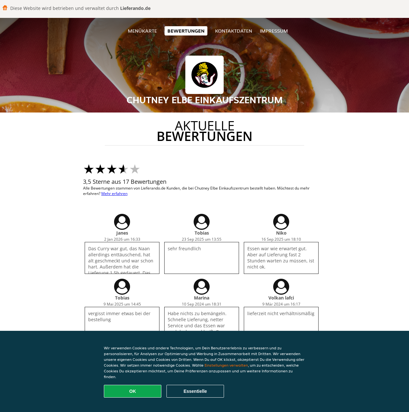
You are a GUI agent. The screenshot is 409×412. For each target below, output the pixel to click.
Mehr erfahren (114, 193)
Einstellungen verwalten (226, 365)
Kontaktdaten (233, 30)
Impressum (274, 30)
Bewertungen (185, 30)
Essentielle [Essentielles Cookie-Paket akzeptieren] (195, 391)
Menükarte (142, 30)
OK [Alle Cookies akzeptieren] (132, 391)
